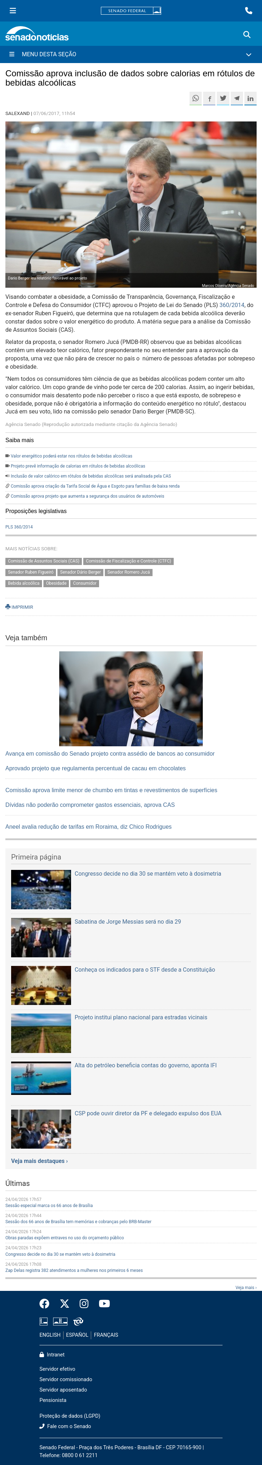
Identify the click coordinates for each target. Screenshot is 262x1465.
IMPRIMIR (19, 607)
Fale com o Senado (65, 1426)
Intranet (52, 1355)
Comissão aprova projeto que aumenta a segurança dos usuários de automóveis (87, 496)
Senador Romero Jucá (128, 572)
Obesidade (56, 583)
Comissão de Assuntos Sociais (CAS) (43, 561)
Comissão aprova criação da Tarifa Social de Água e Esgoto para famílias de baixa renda (95, 486)
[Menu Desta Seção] (131, 54)
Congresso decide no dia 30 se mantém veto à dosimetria (60, 1254)
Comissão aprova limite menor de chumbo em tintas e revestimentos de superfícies (111, 790)
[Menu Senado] (13, 10)
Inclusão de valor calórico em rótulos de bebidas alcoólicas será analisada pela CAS (91, 476)
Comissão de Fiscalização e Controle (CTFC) (128, 561)
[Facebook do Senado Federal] (47, 1304)
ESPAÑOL (77, 1335)
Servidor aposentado (63, 1390)
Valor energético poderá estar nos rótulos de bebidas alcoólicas (71, 456)
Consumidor (85, 583)
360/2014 (231, 305)
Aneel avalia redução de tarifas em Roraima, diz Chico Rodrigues (88, 827)
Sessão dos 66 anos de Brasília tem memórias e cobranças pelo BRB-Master (78, 1221)
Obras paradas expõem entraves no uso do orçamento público (64, 1237)
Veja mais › (246, 1287)
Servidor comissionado (65, 1380)
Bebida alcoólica (23, 583)
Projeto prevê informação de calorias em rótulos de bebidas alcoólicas (78, 466)
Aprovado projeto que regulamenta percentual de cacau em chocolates (95, 768)
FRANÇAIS (106, 1335)
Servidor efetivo (57, 1369)
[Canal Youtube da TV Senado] (102, 1304)
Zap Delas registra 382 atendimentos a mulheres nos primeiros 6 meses (74, 1270)
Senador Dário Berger (80, 572)
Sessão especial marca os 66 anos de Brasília (49, 1205)
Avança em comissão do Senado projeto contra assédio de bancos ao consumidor (110, 754)
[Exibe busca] (247, 34)
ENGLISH (50, 1335)
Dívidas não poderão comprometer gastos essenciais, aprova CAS (90, 805)
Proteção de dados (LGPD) (69, 1416)
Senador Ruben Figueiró (30, 572)
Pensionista (52, 1400)
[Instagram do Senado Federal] (84, 1304)
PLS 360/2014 (19, 527)
